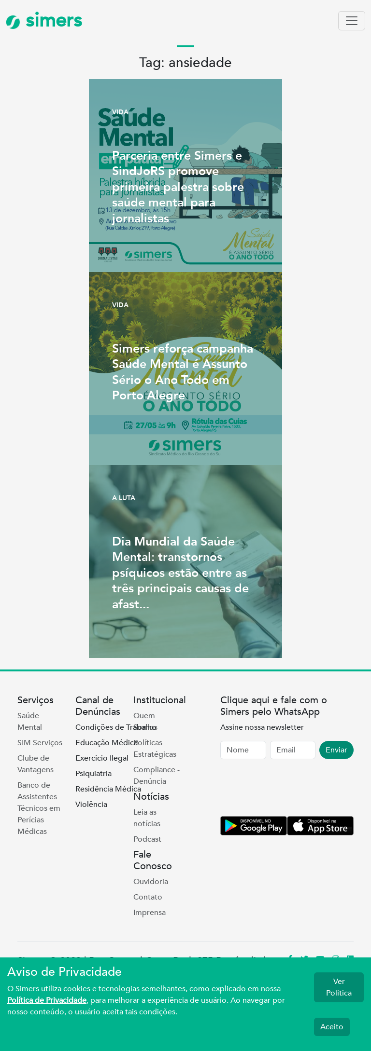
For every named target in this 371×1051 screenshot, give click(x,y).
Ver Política (339, 987)
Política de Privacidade (46, 1000)
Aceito (331, 1027)
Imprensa (149, 912)
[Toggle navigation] (351, 20)
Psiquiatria (93, 773)
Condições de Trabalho (116, 727)
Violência (91, 804)
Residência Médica (108, 789)
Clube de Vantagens (35, 764)
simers (44, 20)
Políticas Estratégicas (154, 748)
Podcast (147, 839)
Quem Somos (145, 721)
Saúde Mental (29, 721)
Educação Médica (106, 742)
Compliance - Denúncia (156, 775)
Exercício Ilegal (101, 758)
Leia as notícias (146, 818)
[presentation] (293, 789)
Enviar (336, 750)
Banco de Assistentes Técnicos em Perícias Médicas (38, 808)
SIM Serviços (39, 742)
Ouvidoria (150, 881)
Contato (147, 897)
